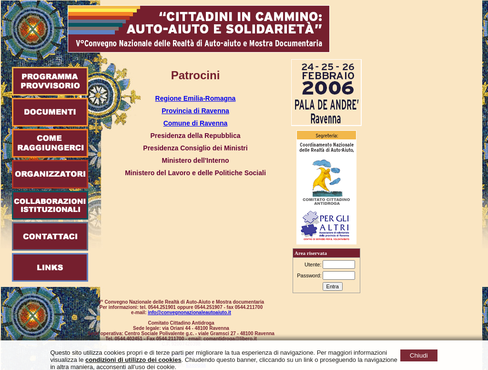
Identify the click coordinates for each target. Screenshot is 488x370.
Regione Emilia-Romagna (195, 98)
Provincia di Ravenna (195, 111)
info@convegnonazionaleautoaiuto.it (189, 312)
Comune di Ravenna (195, 123)
